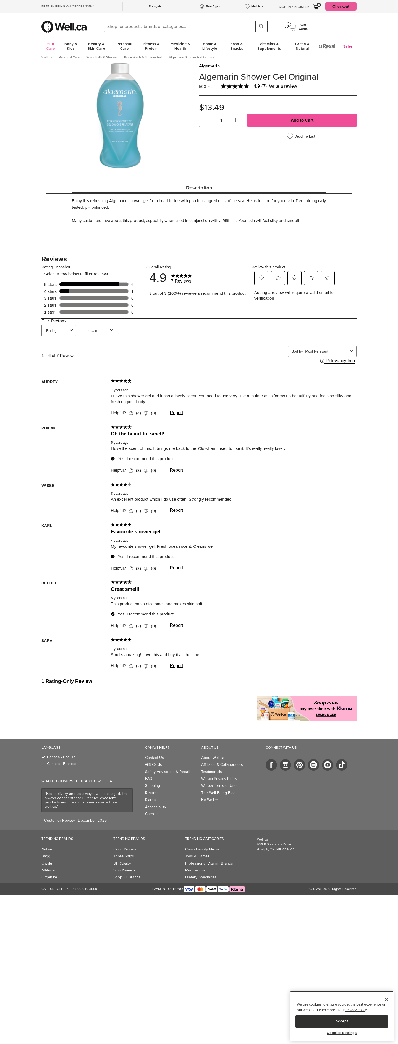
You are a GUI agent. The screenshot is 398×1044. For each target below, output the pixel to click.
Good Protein (124, 849)
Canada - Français (62, 764)
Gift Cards (153, 765)
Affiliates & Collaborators (222, 765)
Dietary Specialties (201, 877)
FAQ (148, 779)
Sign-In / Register (294, 7)
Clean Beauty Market (203, 849)
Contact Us (154, 758)
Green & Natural (302, 46)
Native (46, 849)
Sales (348, 46)
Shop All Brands (127, 877)
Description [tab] (199, 187)
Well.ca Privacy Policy (219, 779)
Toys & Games (197, 856)
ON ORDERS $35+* (67, 6)
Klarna (150, 800)
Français (155, 6)
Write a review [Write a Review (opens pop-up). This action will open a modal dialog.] (283, 86)
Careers (152, 814)
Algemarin (209, 66)
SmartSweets (124, 870)
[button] (206, 120)
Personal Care (124, 46)
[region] (342, 1016)
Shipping (152, 786)
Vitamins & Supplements (269, 46)
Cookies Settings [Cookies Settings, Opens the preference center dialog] (342, 1032)
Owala (46, 863)
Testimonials (211, 772)
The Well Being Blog (218, 793)
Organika (49, 877)
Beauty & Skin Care (96, 46)
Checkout (340, 6)
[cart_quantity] (221, 120)
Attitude (48, 870)
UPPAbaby (122, 863)
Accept (342, 1021)
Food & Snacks (236, 46)
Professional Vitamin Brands (209, 863)
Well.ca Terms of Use (219, 786)
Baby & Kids (70, 46)
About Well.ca (212, 758)
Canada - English (61, 757)
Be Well (209, 800)
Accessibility (155, 807)
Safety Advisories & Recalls (168, 772)
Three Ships (123, 856)
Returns (152, 793)
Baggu (47, 856)
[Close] (387, 999)
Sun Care (50, 46)
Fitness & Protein (151, 46)
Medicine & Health (180, 46)
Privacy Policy (355, 1009)
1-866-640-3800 (85, 888)
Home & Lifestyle (209, 46)
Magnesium (195, 870)
